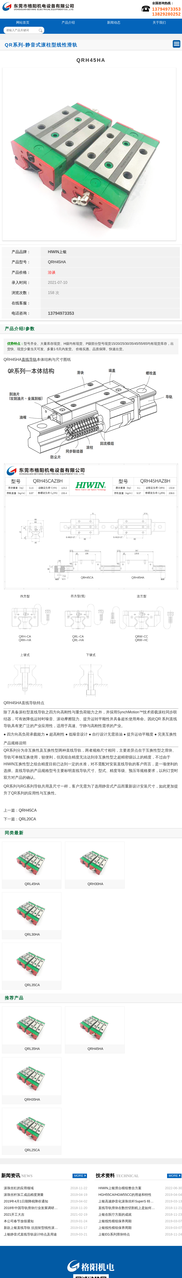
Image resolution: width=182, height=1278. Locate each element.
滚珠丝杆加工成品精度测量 (24, 1093)
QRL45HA (31, 884)
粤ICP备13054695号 (118, 1255)
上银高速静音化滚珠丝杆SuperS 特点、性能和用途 (126, 1100)
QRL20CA (27, 819)
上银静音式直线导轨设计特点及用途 (30, 1133)
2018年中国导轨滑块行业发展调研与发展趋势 (32, 1107)
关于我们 (159, 22)
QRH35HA (152, 998)
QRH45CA (28, 810)
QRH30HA (91, 884)
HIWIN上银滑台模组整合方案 (119, 1087)
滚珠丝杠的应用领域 (19, 1087)
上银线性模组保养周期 (115, 1120)
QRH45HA (57, 262)
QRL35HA (31, 998)
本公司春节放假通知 (19, 1120)
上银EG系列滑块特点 (114, 1133)
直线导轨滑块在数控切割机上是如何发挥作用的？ (126, 1107)
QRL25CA (31, 1049)
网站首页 (22, 22)
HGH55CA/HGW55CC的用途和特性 (124, 1093)
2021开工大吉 (14, 1113)
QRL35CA (31, 934)
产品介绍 (68, 22)
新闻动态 (113, 22)
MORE (80, 1075)
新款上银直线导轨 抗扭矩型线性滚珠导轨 (32, 1127)
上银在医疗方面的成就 (115, 1113)
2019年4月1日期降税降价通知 (26, 1100)
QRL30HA (152, 884)
